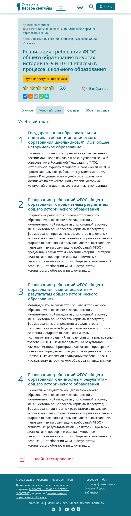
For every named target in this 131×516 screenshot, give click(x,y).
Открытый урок (95, 488)
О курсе (27, 110)
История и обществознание (49, 29)
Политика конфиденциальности (47, 503)
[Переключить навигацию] (61, 7)
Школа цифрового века (100, 484)
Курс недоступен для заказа (46, 79)
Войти (106, 7)
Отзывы (73, 110)
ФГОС (45, 33)
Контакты (98, 503)
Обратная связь (97, 110)
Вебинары (91, 492)
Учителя (43, 25)
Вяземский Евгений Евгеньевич (54, 39)
